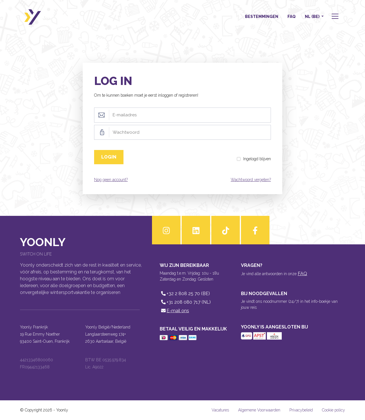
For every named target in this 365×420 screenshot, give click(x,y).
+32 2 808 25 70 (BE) (185, 293)
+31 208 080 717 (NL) (185, 302)
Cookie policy (333, 410)
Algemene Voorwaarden (259, 410)
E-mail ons (174, 310)
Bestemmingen (261, 16)
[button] (334, 17)
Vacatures (220, 410)
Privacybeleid (301, 410)
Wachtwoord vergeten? (251, 179)
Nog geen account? (111, 179)
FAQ (291, 16)
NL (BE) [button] (313, 16)
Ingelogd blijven (257, 159)
